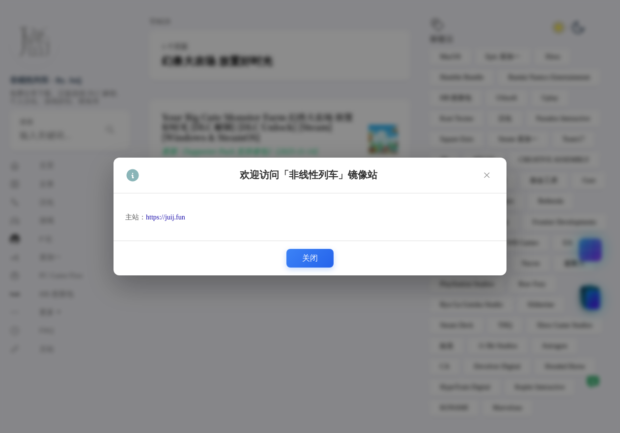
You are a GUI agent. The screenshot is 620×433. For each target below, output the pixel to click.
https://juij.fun (165, 217)
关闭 (310, 258)
